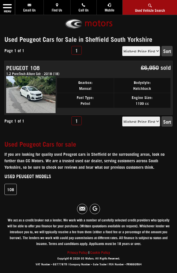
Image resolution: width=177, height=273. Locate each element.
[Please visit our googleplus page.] (95, 209)
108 (10, 189)
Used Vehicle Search (150, 7)
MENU (7, 7)
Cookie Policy (100, 252)
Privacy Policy (77, 252)
